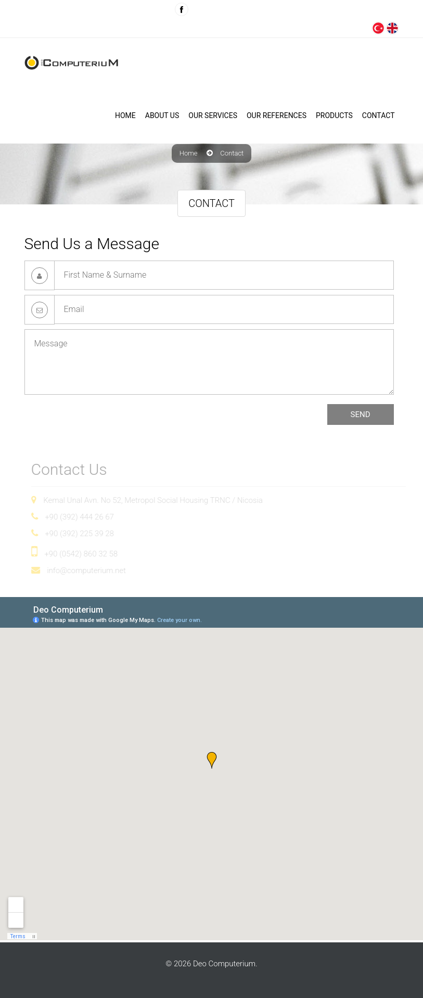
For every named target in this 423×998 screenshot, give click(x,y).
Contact (231, 153)
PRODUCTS (334, 115)
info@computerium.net (88, 570)
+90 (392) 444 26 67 (81, 517)
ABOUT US (162, 115)
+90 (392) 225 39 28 (81, 533)
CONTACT (378, 115)
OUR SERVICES (212, 115)
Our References (276, 115)
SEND (360, 414)
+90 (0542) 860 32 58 (83, 554)
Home (125, 115)
